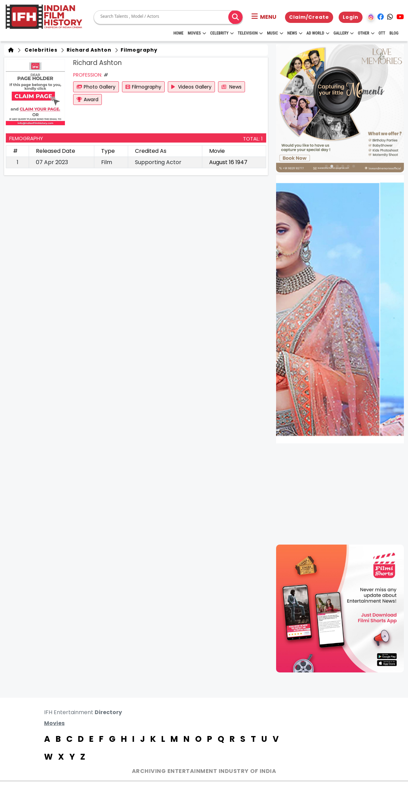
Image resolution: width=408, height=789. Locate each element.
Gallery (344, 33)
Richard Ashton (88, 49)
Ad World (318, 33)
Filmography (138, 49)
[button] (264, 17)
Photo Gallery (96, 86)
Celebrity (222, 33)
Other (366, 33)
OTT (382, 33)
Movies (197, 33)
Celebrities (39, 49)
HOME (178, 33)
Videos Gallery (191, 86)
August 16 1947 (228, 162)
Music (275, 33)
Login (350, 17)
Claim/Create (309, 17)
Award (87, 99)
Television (250, 33)
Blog (394, 33)
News (294, 33)
